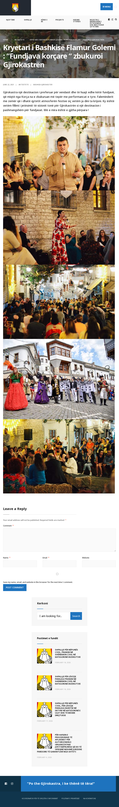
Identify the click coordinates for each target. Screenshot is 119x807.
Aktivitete (19, 39)
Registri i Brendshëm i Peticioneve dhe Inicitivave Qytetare (97, 22)
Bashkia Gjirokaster (42, 83)
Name (6, 556)
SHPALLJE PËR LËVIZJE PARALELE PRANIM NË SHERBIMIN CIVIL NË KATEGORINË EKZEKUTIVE (68, 679)
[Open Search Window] (115, 18)
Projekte (59, 19)
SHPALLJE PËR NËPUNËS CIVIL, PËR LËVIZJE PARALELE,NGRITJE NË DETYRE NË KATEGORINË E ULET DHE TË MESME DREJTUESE (67, 708)
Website (85, 556)
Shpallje (28, 19)
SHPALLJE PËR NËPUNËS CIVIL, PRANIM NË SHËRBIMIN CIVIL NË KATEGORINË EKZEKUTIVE (68, 652)
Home (5, 39)
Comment (8, 524)
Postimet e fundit (49, 637)
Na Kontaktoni (89, 797)
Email (46, 556)
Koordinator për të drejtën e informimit (40, 797)
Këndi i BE (44, 20)
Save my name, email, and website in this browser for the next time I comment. (38, 581)
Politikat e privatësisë (70, 797)
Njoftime (10, 19)
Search (76, 614)
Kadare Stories (77, 20)
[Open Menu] (116, 7)
